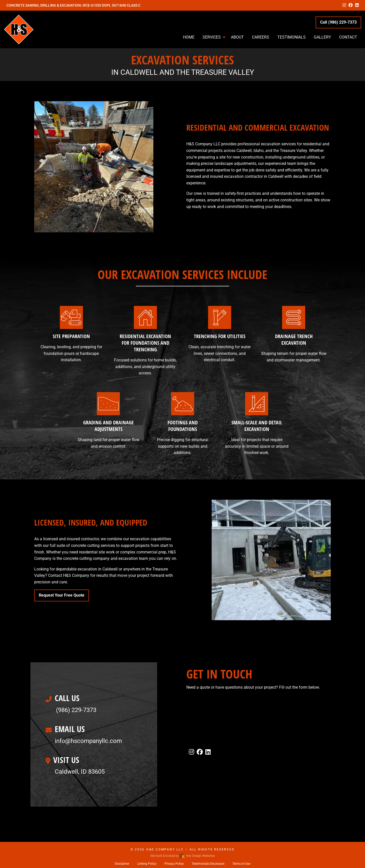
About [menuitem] (237, 37)
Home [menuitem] (188, 37)
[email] (88, 740)
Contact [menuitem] (348, 37)
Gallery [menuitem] (322, 37)
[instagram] (344, 5)
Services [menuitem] (212, 37)
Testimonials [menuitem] (291, 37)
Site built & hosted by (182, 856)
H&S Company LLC (165, 849)
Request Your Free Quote (61, 595)
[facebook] (351, 5)
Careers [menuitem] (260, 37)
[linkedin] (357, 5)
